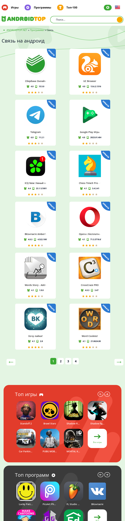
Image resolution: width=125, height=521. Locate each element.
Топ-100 (71, 7)
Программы (42, 7)
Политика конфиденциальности (105, 498)
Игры (15, 7)
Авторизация (108, 7)
